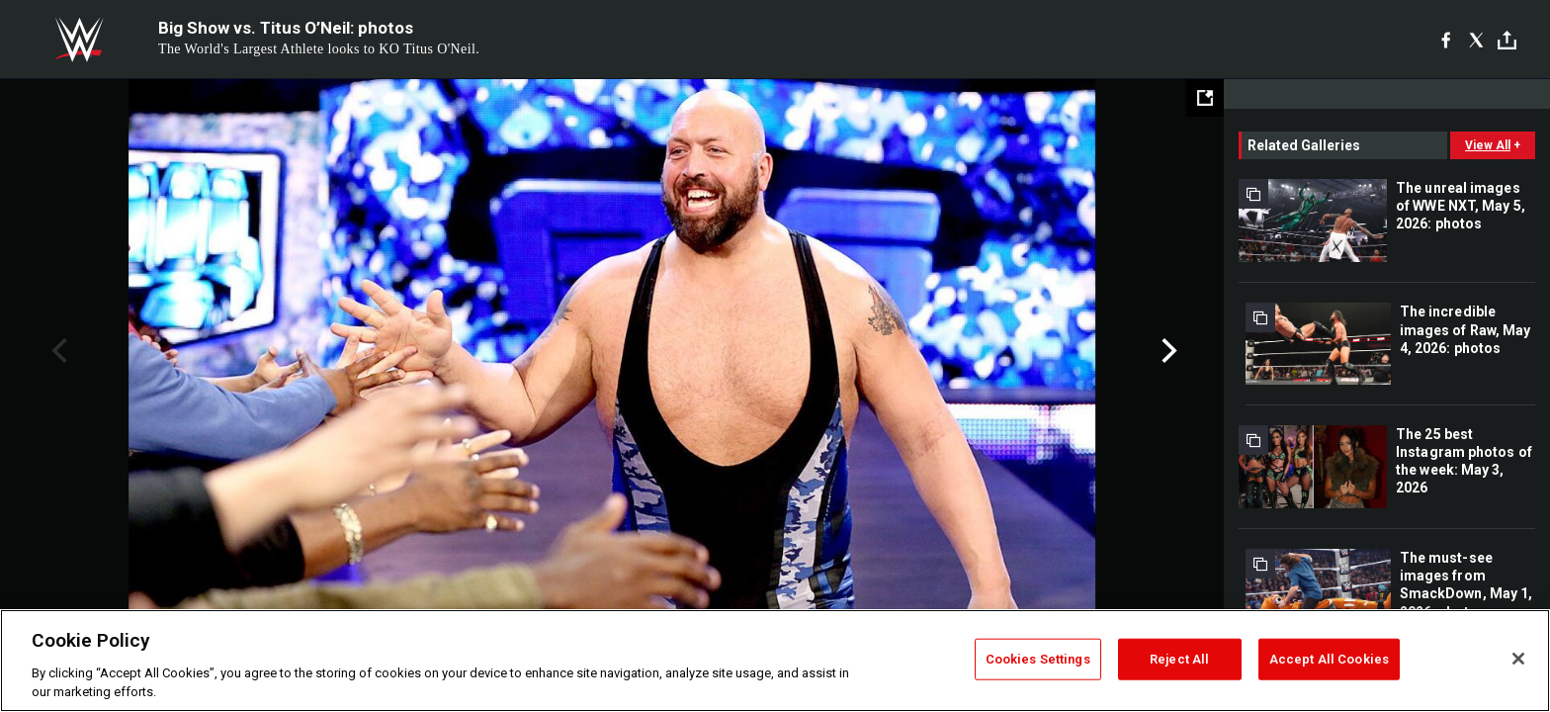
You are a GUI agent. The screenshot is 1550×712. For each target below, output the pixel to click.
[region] (775, 660)
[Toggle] (1507, 40)
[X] (1476, 39)
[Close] (1518, 658)
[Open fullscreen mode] (1205, 98)
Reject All (1179, 659)
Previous (57, 351)
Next (1167, 351)
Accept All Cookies (1329, 659)
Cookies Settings (1038, 659)
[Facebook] (1445, 39)
